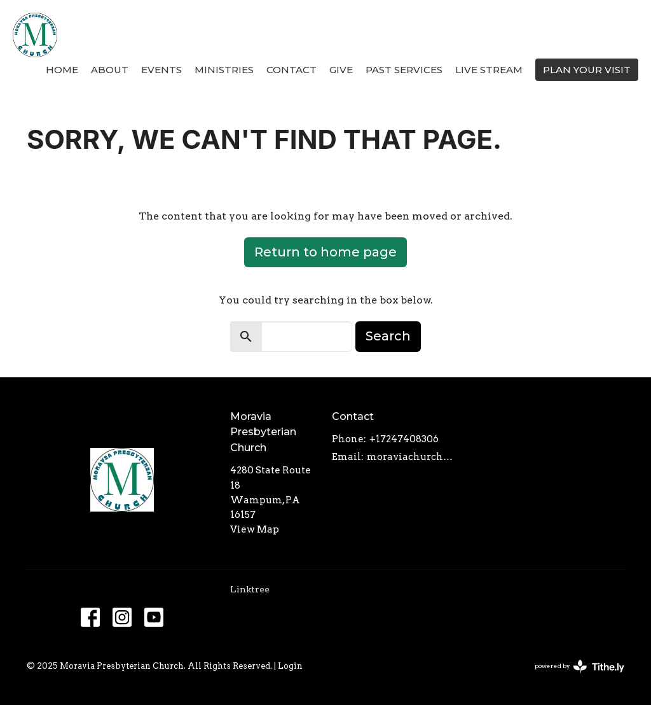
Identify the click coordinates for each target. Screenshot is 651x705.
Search (388, 336)
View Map (254, 529)
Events (161, 70)
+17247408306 (404, 439)
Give (341, 70)
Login (290, 666)
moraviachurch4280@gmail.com (411, 457)
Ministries (224, 70)
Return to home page (325, 252)
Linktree (250, 589)
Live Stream (489, 70)
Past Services (404, 70)
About (109, 70)
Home (62, 70)
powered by (579, 666)
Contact (291, 70)
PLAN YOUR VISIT (587, 70)
